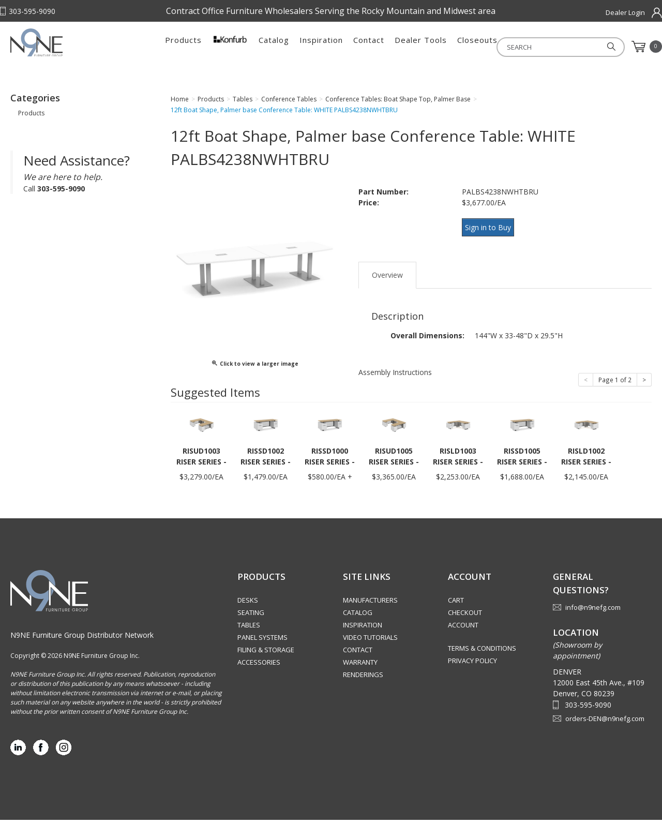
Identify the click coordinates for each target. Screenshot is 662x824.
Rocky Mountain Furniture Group (75, 50)
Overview (387, 279)
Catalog (274, 46)
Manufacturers (370, 604)
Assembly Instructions (395, 376)
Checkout (465, 616)
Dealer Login (625, 12)
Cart (456, 604)
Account (463, 629)
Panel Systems (262, 641)
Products (183, 46)
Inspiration (321, 46)
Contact (368, 46)
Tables (248, 629)
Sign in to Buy (492, 237)
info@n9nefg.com (593, 611)
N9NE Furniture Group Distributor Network (82, 639)
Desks (247, 604)
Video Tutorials (370, 641)
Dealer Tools (421, 46)
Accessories (258, 666)
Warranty (360, 666)
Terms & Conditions (482, 652)
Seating (250, 616)
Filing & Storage (265, 653)
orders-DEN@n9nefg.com (604, 722)
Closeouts (477, 46)
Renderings (363, 678)
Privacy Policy (472, 664)
